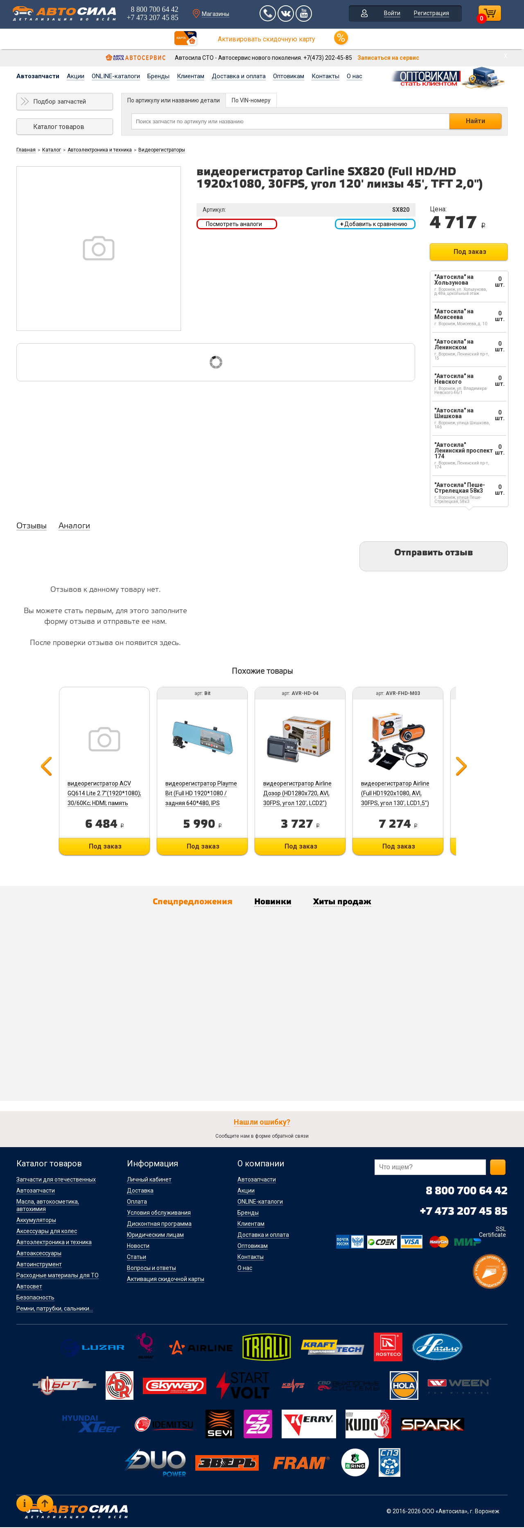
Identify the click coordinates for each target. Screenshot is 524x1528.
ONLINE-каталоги (116, 76)
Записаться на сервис (388, 57)
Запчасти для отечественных (56, 1180)
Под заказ (470, 252)
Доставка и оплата (239, 76)
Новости (138, 1246)
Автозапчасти (37, 76)
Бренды (158, 76)
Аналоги (74, 526)
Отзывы (31, 526)
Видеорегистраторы (161, 150)
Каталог (51, 150)
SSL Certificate (492, 1232)
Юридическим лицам (155, 1235)
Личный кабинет (149, 1180)
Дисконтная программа (159, 1224)
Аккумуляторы (36, 1221)
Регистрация (431, 14)
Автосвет (29, 1287)
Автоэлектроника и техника (100, 150)
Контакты (325, 76)
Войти (392, 14)
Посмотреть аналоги (234, 224)
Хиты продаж (347, 903)
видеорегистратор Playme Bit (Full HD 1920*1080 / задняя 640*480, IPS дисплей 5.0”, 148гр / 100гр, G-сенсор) (203, 803)
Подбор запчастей (59, 101)
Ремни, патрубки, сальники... (54, 1309)
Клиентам (190, 76)
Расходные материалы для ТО (57, 1276)
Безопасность (35, 1298)
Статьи (136, 1257)
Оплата (137, 1202)
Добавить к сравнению (373, 224)
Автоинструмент (39, 1265)
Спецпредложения (189, 903)
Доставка (140, 1191)
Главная (26, 150)
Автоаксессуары (38, 1254)
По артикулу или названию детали (173, 100)
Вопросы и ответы (151, 1268)
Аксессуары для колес (46, 1232)
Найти (475, 121)
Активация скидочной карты (165, 1280)
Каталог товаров (58, 127)
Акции (75, 76)
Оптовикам (288, 76)
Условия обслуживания (159, 1213)
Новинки (273, 903)
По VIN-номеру (251, 100)
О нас (354, 76)
